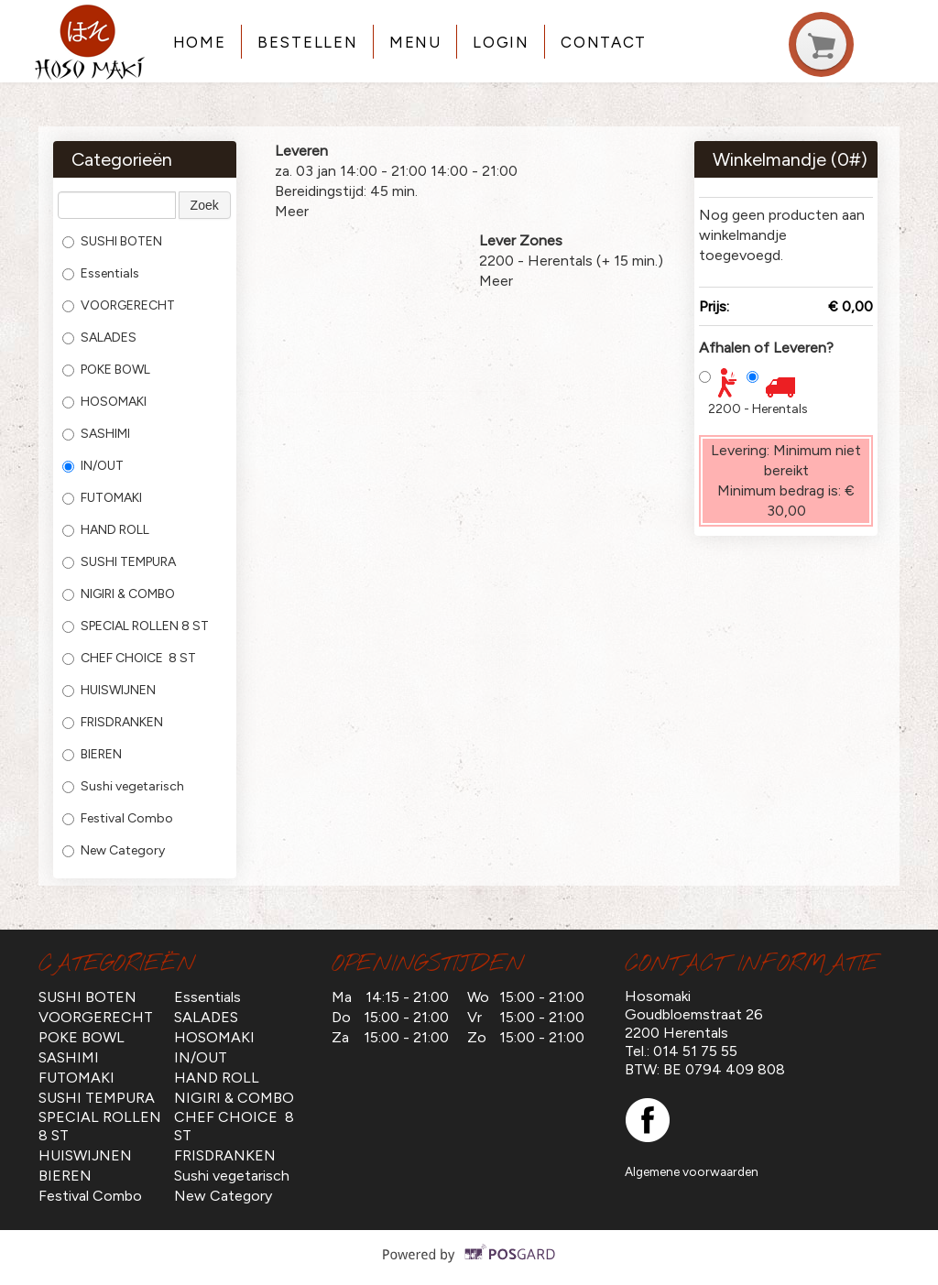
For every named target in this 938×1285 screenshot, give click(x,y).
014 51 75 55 (695, 1051)
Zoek (205, 205)
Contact (604, 42)
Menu (415, 42)
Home (199, 42)
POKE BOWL (106, 369)
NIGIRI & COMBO (118, 594)
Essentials (100, 273)
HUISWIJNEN (109, 690)
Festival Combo (117, 818)
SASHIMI (96, 433)
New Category (113, 850)
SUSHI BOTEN (112, 241)
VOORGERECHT (118, 305)
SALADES (99, 337)
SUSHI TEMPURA (119, 562)
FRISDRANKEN (112, 722)
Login (501, 42)
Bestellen (307, 42)
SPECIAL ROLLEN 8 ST (135, 626)
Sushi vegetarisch (123, 786)
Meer (292, 211)
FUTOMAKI (102, 498)
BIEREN (92, 754)
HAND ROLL (105, 530)
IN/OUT (93, 466)
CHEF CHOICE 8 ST (129, 658)
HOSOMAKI (104, 401)
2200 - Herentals (758, 409)
